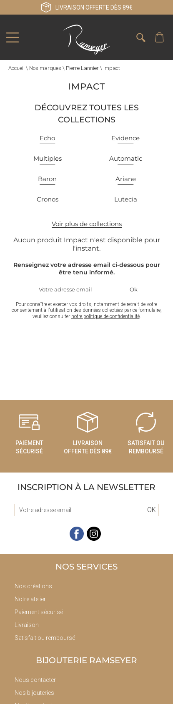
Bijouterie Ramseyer (86, 660)
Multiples (47, 158)
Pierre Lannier (82, 68)
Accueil (16, 68)
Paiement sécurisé (39, 612)
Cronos (47, 199)
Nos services (86, 567)
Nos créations (33, 586)
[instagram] (94, 539)
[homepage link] (87, 39)
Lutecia (125, 199)
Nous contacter (35, 680)
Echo (47, 138)
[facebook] (77, 539)
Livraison (27, 625)
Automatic (125, 158)
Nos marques (45, 68)
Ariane (125, 179)
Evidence (125, 138)
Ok (134, 289)
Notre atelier (30, 599)
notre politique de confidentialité (105, 316)
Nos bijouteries (34, 692)
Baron (47, 179)
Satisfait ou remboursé (45, 637)
